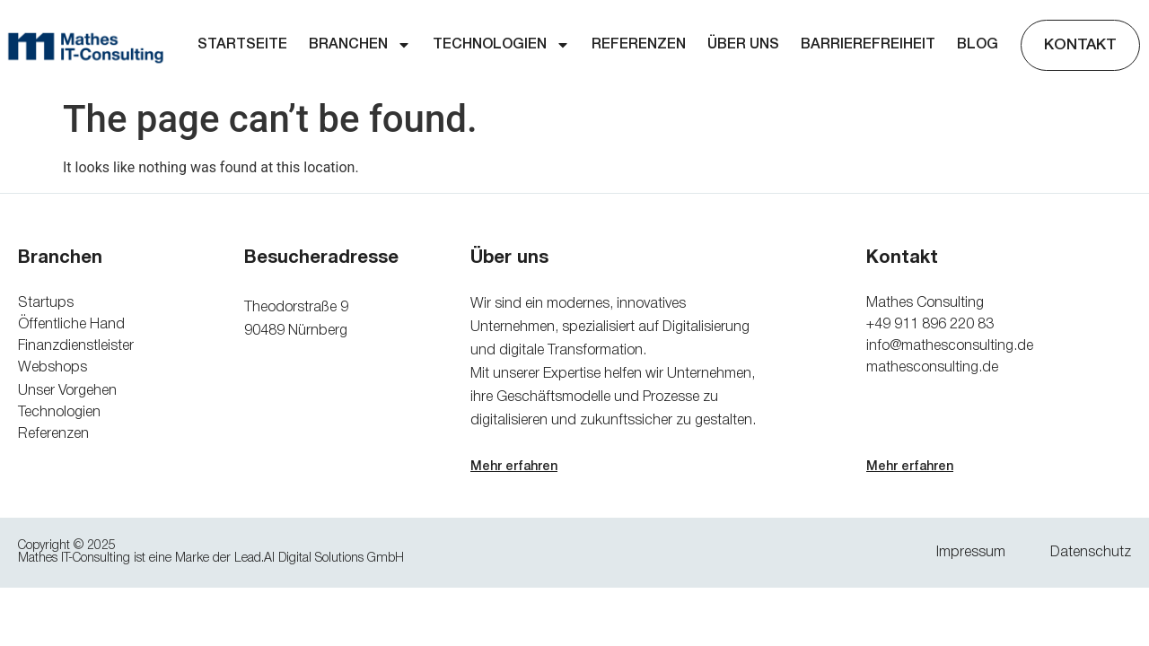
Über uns (743, 45)
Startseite (242, 45)
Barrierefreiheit (868, 45)
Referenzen (639, 45)
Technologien (501, 45)
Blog (977, 45)
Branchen (360, 45)
